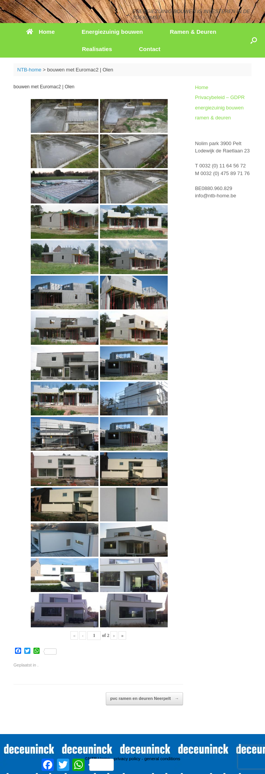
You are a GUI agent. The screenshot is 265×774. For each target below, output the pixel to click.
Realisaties (97, 49)
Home (40, 31)
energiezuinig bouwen (219, 108)
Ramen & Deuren (193, 31)
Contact (149, 49)
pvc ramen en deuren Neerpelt (144, 699)
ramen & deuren (213, 118)
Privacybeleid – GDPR (220, 97)
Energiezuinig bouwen (112, 31)
